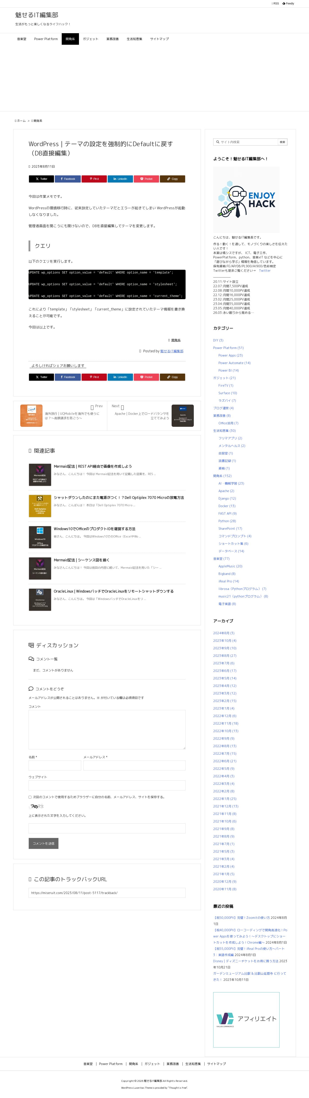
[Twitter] (41, 178)
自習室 (226, 453)
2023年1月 (223, 708)
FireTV (226, 385)
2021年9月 (223, 829)
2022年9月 (223, 738)
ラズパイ (227, 400)
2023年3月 (224, 693)
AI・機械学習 (231, 483)
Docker (227, 506)
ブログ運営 (223, 408)
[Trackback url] (107, 893)
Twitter (263, 270)
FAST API (228, 513)
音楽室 (221, 559)
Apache (226, 491)
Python (227, 521)
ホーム (21, 121)
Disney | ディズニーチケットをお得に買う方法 (245, 961)
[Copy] (172, 178)
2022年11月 (225, 723)
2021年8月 (223, 836)
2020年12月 (224, 881)
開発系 (38, 121)
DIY (218, 340)
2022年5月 (223, 768)
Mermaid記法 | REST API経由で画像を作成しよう (93, 466)
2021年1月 (223, 874)
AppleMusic (230, 566)
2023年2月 (224, 701)
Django (227, 498)
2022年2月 (223, 791)
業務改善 (222, 415)
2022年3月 (223, 784)
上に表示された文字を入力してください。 (58, 815)
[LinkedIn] (120, 178)
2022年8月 (224, 746)
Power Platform (228, 348)
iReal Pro (229, 581)
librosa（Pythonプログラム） (242, 589)
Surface (228, 393)
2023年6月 (224, 671)
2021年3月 (223, 859)
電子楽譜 (227, 604)
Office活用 (228, 423)
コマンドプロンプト (235, 536)
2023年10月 (224, 640)
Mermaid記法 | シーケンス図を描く (82, 560)
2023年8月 (224, 656)
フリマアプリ (230, 438)
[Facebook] (68, 178)
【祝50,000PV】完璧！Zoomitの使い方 (241, 918)
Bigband (227, 574)
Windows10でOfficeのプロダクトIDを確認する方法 (94, 528)
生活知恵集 (224, 431)
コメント (35, 706)
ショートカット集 (233, 543)
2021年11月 (224, 814)
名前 (33, 757)
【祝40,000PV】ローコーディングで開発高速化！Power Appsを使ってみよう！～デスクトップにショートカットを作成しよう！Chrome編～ (250, 936)
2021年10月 (224, 821)
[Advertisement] (154, 78)
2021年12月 (225, 806)
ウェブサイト (38, 777)
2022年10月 (225, 731)
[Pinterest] (94, 178)
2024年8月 (223, 633)
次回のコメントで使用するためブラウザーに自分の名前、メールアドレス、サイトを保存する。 (99, 797)
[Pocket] (146, 178)
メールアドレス (95, 757)
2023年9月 (224, 648)
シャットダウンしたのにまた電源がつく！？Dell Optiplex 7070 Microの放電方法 (119, 497)
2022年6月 (224, 761)
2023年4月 (224, 686)
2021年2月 (223, 866)
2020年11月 (224, 889)
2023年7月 (223, 663)
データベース (231, 551)
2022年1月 (224, 799)
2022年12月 (224, 716)
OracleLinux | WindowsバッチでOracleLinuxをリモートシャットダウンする (114, 591)
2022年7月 (224, 753)
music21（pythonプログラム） (243, 596)
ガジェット (224, 378)
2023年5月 (224, 678)
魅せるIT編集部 (171, 351)
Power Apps (231, 355)
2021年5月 (223, 851)
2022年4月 (223, 776)
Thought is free (177, 1088)
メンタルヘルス (232, 446)
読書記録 (227, 461)
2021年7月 (223, 844)
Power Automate (235, 363)
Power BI (229, 370)
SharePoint (230, 528)
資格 (224, 468)
